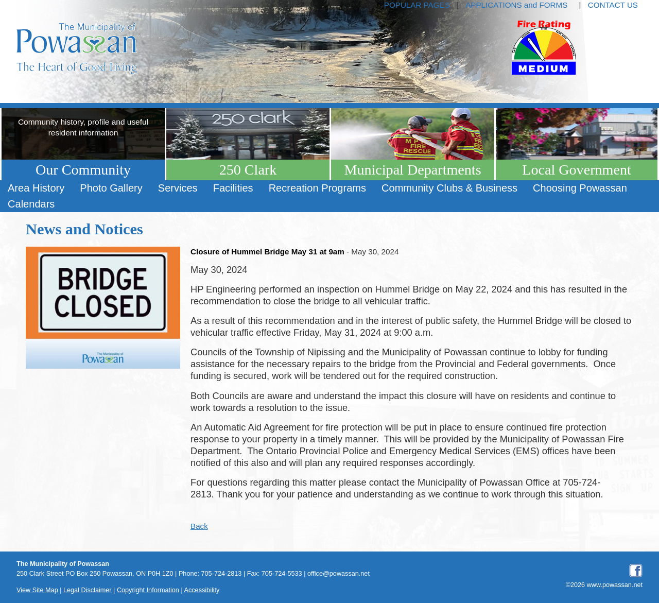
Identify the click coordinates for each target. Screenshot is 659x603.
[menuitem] (36, 188)
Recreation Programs (317, 188)
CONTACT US (613, 5)
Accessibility (202, 590)
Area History (36, 188)
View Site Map (37, 590)
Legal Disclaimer (87, 590)
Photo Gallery (111, 188)
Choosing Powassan (580, 188)
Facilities (233, 188)
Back (199, 526)
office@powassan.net (338, 573)
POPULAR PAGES (417, 5)
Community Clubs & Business (449, 188)
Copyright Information (148, 590)
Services (178, 188)
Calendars (31, 204)
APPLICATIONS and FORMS (516, 5)
